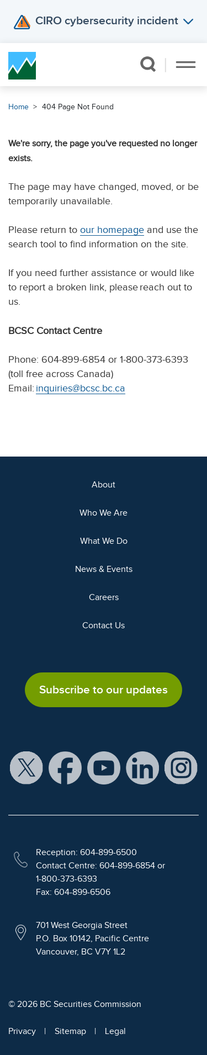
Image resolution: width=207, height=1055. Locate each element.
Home (18, 107)
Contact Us (103, 625)
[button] (147, 64)
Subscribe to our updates (103, 689)
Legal (115, 1031)
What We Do (104, 541)
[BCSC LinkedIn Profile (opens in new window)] (142, 767)
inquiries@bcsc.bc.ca (80, 388)
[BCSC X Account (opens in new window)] (26, 767)
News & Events (103, 569)
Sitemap (70, 1031)
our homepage (112, 229)
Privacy (22, 1031)
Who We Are (103, 513)
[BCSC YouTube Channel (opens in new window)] (103, 767)
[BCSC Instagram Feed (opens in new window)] (181, 767)
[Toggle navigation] (185, 64)
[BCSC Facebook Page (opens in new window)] (65, 767)
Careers (104, 597)
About (103, 485)
